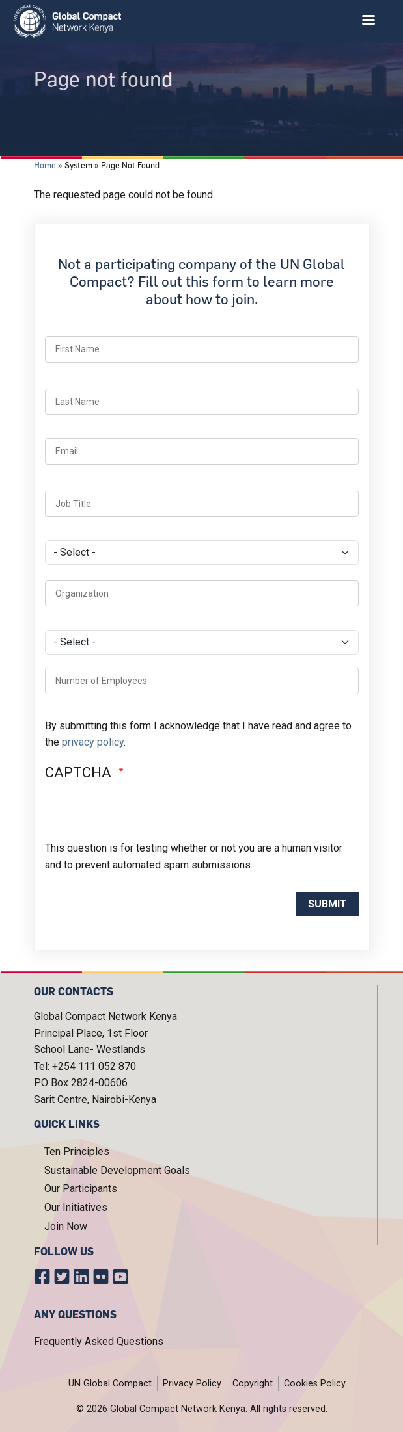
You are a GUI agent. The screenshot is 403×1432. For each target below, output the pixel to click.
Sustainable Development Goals (117, 1170)
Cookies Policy (315, 1383)
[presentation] (144, 814)
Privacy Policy (192, 1383)
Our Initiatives (75, 1207)
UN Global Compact (110, 1383)
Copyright (252, 1383)
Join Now (65, 1226)
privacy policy (93, 742)
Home (45, 165)
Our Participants (80, 1188)
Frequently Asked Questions (98, 1341)
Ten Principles (76, 1151)
